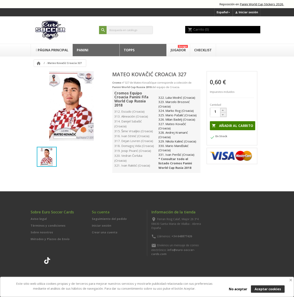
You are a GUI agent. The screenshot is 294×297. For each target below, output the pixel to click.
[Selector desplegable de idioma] (224, 12)
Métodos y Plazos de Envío (50, 239)
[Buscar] (126, 30)
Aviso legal (39, 219)
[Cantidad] (215, 111)
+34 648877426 (182, 236)
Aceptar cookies (268, 289)
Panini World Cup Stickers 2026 (266, 4)
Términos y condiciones (48, 226)
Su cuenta (101, 212)
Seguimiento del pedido (109, 219)
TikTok (47, 260)
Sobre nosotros (42, 232)
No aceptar (238, 289)
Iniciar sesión (101, 226)
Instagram (38, 260)
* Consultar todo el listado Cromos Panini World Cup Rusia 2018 (175, 163)
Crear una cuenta (104, 232)
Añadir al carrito (232, 125)
